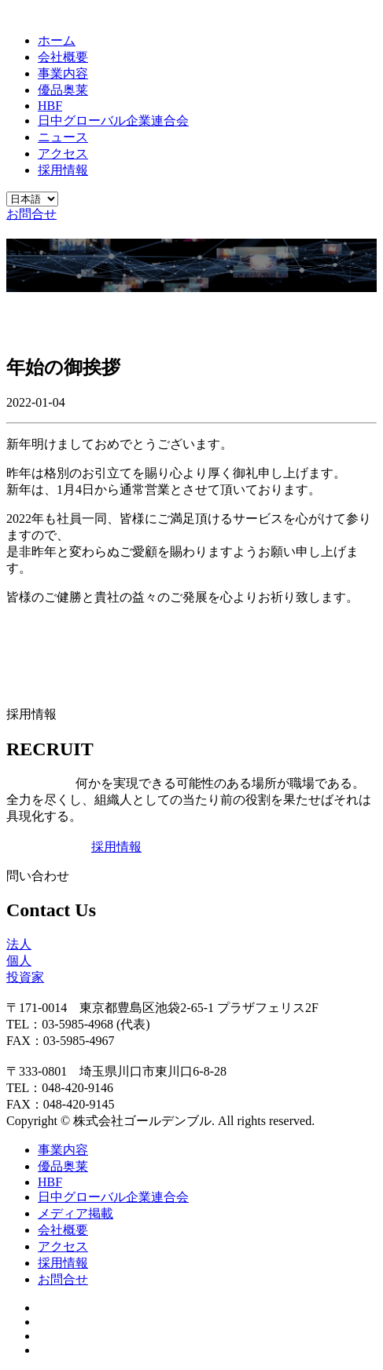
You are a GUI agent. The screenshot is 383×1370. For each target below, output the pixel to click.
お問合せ (31, 214)
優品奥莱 (63, 90)
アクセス (63, 153)
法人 (18, 944)
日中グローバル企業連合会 (113, 120)
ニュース (63, 137)
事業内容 (63, 73)
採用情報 (63, 170)
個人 (18, 960)
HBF (50, 105)
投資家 (25, 977)
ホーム (56, 40)
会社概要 (63, 57)
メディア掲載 (75, 1213)
